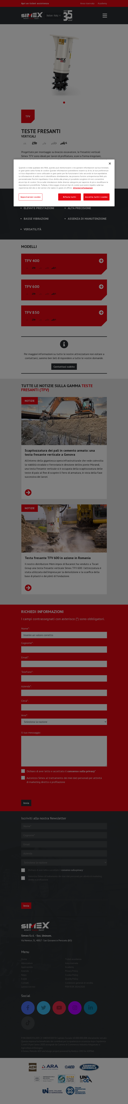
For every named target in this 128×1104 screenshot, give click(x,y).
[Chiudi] (110, 163)
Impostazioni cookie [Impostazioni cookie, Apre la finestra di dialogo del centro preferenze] (31, 196)
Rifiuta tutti (69, 196)
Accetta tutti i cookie (96, 196)
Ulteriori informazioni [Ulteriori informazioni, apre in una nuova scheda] (83, 187)
